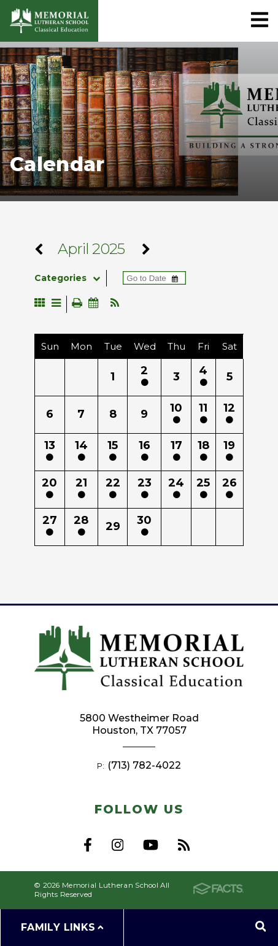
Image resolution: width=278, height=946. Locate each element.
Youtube (150, 845)
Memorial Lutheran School (49, 21)
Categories (70, 277)
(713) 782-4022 (144, 765)
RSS (184, 845)
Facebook (87, 845)
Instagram (117, 845)
